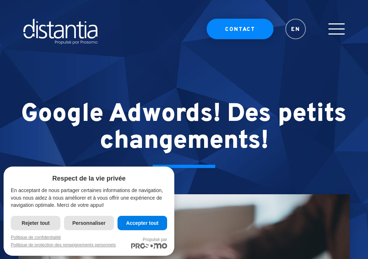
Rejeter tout (36, 223)
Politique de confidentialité (36, 237)
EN (295, 34)
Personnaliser (89, 223)
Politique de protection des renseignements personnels (63, 244)
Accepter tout (142, 223)
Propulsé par (149, 243)
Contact (240, 34)
